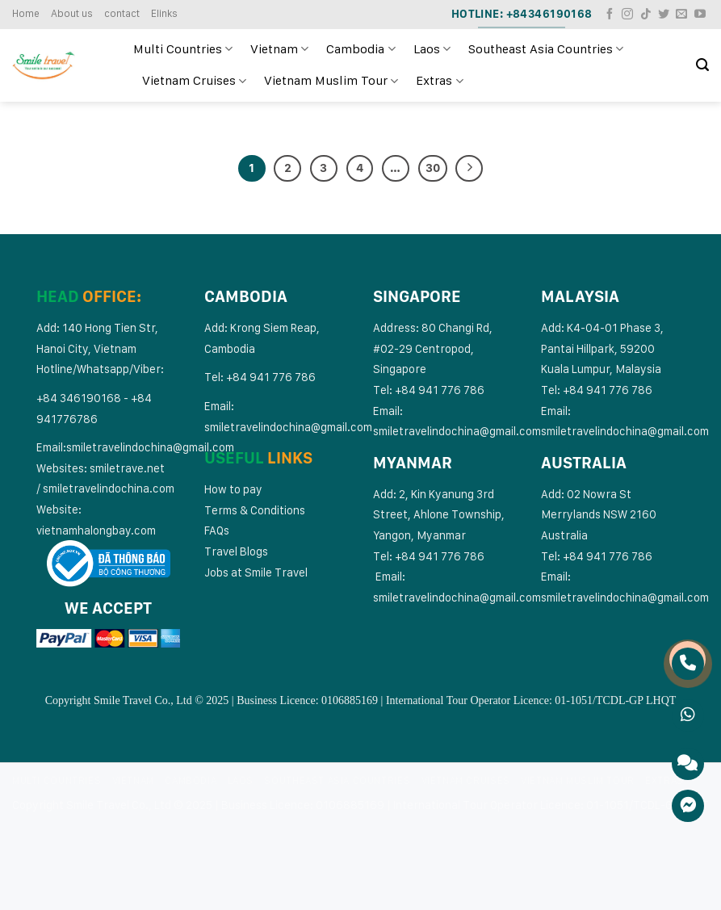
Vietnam (279, 49)
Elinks (164, 13)
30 (432, 168)
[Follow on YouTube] (700, 14)
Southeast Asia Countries (545, 49)
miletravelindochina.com (111, 488)
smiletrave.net (128, 468)
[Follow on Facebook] (609, 14)
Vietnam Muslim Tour (331, 81)
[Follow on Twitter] (663, 14)
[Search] (702, 65)
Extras (439, 81)
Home (26, 13)
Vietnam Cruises (194, 81)
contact (122, 13)
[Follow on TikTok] (646, 14)
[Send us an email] (681, 14)
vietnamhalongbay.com (96, 530)
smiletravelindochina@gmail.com (150, 447)
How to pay (233, 489)
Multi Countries (183, 49)
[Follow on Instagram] (627, 14)
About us (72, 13)
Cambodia (360, 49)
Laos (432, 49)
